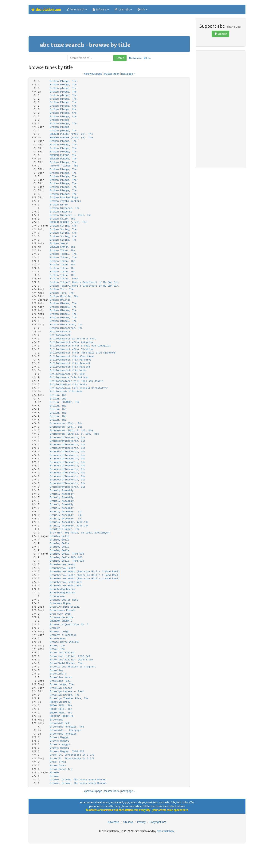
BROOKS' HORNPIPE (62, 716)
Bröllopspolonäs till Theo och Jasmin (76, 381)
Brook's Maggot (60, 744)
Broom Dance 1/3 (61, 769)
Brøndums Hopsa (60, 603)
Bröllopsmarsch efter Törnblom (71, 349)
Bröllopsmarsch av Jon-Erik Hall (73, 338)
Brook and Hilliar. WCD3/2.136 (71, 659)
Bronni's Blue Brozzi (65, 607)
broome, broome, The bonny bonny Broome (78, 779)
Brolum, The (58, 395)
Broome (54, 772)
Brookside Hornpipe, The (67, 726)
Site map (128, 821)
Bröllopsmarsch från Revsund (70, 363)
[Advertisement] (109, 26)
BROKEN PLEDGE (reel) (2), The (71, 137)
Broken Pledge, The (63, 81)
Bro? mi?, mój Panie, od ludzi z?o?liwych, (80, 532)
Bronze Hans (58, 638)
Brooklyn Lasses (61, 688)
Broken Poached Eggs (64, 197)
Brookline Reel (60, 681)
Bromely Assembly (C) (66, 511)
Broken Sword (59, 243)
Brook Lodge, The (62, 684)
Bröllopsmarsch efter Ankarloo (71, 342)
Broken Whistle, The (64, 296)
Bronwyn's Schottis (63, 635)
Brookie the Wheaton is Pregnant (73, 666)
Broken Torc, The (62, 289)
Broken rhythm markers (65, 201)
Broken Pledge (59, 120)
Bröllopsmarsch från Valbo (68, 370)
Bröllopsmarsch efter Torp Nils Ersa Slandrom (82, 352)
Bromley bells (59, 546)
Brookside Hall (60, 723)
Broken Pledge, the (63, 106)
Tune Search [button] (77, 9)
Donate (220, 33)
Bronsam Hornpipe (62, 617)
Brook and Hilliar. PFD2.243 (70, 656)
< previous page (92, 73)
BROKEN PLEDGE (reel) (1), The (71, 134)
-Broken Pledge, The (64, 165)
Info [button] (142, 9)
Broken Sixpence (61, 211)
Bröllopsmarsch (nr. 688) (67, 374)
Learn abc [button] (123, 9)
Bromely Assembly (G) (66, 518)
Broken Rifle (59, 204)
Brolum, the (58, 398)
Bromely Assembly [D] (66, 515)
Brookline (56, 670)
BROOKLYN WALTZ (60, 702)
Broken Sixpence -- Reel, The (70, 215)
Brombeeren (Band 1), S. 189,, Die (74, 434)
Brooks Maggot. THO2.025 (67, 751)
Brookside (56, 719)
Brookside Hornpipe (63, 733)
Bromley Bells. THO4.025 (67, 553)
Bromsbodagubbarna (62, 589)
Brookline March (61, 677)
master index (111, 73)
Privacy (141, 821)
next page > (128, 73)
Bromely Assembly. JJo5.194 (69, 522)
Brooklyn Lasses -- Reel (67, 691)
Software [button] (101, 9)
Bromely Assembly (62, 490)
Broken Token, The (62, 250)
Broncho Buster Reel (64, 599)
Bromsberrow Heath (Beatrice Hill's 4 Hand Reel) (85, 571)
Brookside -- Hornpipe (65, 730)
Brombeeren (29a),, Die (66, 423)
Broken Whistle (60, 300)
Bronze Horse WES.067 (65, 642)
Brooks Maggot (59, 737)
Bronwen (55, 628)
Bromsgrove (57, 596)
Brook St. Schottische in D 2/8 (72, 758)
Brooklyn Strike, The (65, 695)
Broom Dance (58, 765)
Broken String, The (63, 229)
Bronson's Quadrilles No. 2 (69, 624)
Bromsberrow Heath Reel (66, 582)
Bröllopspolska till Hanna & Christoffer (79, 388)
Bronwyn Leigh (59, 631)
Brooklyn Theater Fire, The (69, 698)
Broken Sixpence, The (65, 208)
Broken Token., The (63, 254)
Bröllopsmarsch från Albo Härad (72, 356)
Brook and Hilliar (62, 652)
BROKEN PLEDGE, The (63, 155)
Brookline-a (58, 673)
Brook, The (57, 645)
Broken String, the (63, 225)
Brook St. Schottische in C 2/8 (72, 755)
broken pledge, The (63, 88)
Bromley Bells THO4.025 (66, 557)
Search (120, 57)
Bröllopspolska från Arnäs (68, 384)
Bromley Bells (59, 536)
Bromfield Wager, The (65, 529)
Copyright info (158, 821)
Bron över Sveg (60, 614)
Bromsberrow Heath (62, 564)
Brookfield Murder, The (66, 663)
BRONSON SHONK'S (61, 621)
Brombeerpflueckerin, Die (67, 437)
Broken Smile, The (62, 218)
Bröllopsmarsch (60, 331)
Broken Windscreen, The (66, 324)
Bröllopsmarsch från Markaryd (70, 359)
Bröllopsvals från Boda (66, 391)
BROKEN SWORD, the (62, 247)
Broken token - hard (64, 278)
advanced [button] (134, 58)
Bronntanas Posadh (62, 610)
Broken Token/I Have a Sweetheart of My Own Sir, (85, 282)
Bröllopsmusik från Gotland (69, 377)
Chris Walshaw (165, 831)
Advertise (113, 821)
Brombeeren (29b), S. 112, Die (71, 430)
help (147, 58)
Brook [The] (58, 762)
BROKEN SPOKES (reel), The (68, 222)
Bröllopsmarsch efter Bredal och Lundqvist (80, 345)
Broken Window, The (63, 303)
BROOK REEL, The (61, 705)
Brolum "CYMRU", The (65, 402)
